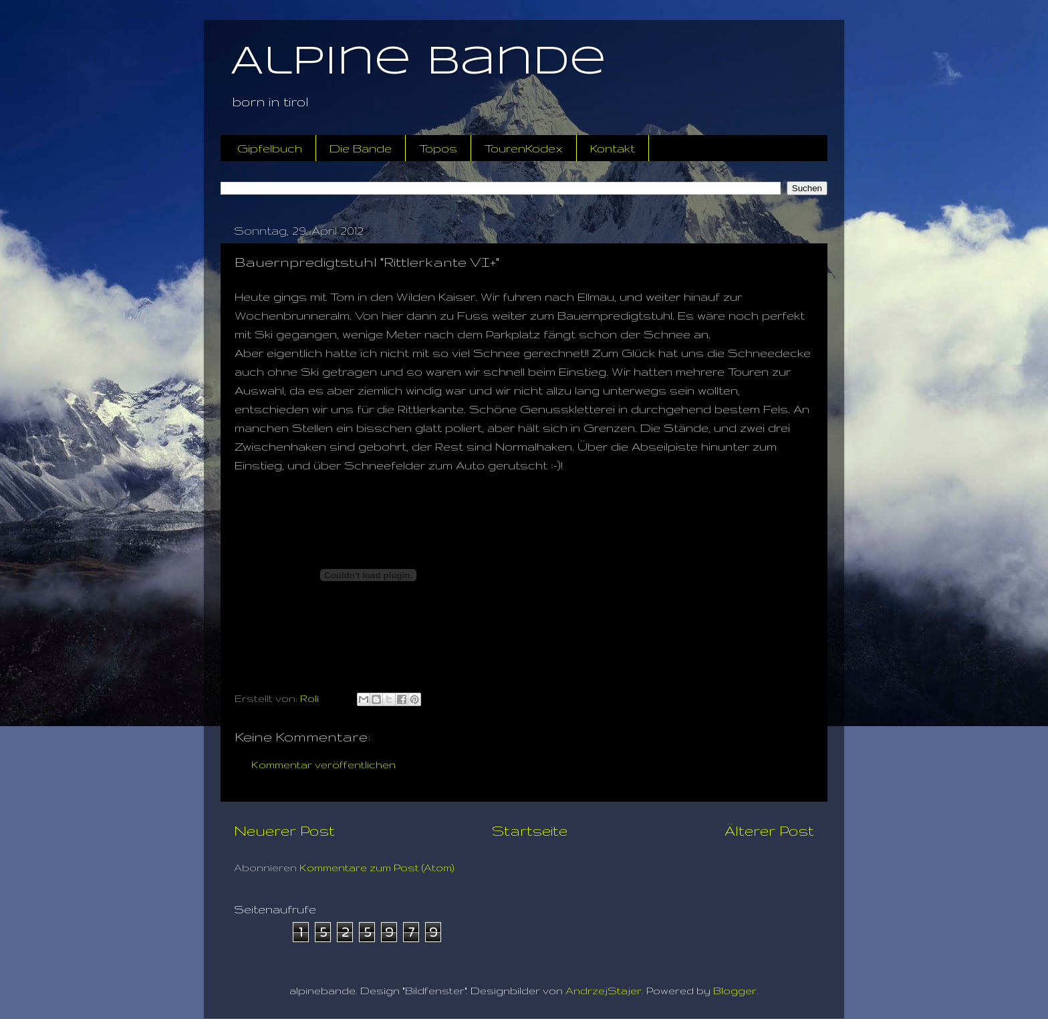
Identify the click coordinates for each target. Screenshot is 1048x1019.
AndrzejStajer (603, 990)
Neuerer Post (284, 830)
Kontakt (612, 148)
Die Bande (361, 148)
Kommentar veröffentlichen (323, 764)
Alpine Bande (418, 62)
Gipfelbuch (269, 148)
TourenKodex (524, 148)
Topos (438, 148)
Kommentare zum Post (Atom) (376, 867)
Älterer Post (769, 830)
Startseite (529, 830)
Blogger (735, 990)
